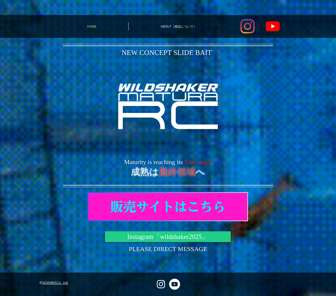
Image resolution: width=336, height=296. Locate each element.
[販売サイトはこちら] (167, 206)
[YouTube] (273, 26)
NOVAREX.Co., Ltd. (55, 282)
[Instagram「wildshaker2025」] (168, 236)
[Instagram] (247, 26)
